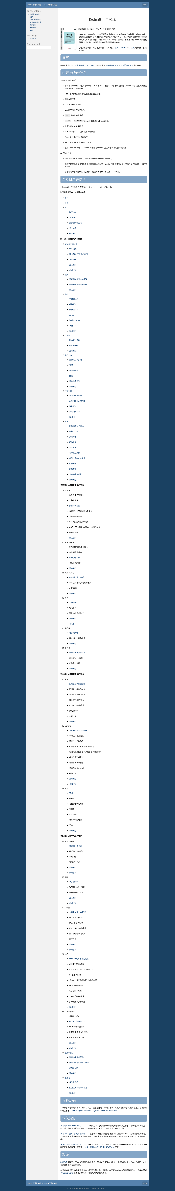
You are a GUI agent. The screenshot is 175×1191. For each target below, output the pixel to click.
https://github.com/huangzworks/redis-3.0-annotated (95, 1110)
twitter (124, 47)
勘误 (31, 30)
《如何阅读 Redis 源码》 (72, 1125)
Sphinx (102, 1189)
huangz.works (68, 1173)
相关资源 (33, 28)
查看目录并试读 (35, 22)
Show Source (32, 39)
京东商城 (80, 65)
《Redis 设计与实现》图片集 (73, 1133)
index (145, 5)
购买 (31, 17)
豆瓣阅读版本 (127, 65)
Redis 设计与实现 (34, 5)
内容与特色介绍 (35, 19)
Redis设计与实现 (50, 5)
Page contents (34, 10)
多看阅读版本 (112, 65)
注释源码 (33, 25)
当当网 (91, 65)
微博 (116, 47)
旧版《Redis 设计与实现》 (72, 1144)
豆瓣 (132, 47)
